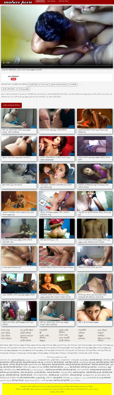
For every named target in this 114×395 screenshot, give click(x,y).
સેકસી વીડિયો (84, 360)
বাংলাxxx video (31, 353)
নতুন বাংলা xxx (72, 345)
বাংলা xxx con (31, 348)
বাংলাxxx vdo (21, 353)
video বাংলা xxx (14, 345)
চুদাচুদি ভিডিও (55, 360)
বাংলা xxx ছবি (69, 350)
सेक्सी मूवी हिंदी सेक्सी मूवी (30, 362)
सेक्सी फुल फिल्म (46, 364)
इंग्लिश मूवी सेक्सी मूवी (76, 375)
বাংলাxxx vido (53, 353)
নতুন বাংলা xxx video (85, 345)
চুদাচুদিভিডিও (64, 375)
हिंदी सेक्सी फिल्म (86, 364)
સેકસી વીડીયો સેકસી (94, 378)
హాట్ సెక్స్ (40, 362)
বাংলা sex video (47, 380)
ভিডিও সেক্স (27, 367)
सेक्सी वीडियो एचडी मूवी (72, 362)
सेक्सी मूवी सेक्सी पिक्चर (58, 364)
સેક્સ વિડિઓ (83, 362)
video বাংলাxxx (25, 345)
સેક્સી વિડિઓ (48, 362)
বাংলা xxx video (23, 89)
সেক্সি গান (49, 378)
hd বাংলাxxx (4, 345)
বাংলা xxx (3, 348)
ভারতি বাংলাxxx (93, 353)
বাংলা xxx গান (59, 350)
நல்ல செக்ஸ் (75, 380)
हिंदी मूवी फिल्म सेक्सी (21, 364)
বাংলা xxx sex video (63, 348)
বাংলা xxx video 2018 (89, 348)
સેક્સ (14, 370)
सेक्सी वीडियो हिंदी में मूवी (13, 375)
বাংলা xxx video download (9, 350)
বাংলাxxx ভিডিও (72, 353)
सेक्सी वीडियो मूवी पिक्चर (103, 362)
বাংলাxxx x (62, 353)
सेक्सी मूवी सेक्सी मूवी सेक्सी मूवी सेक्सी (100, 370)
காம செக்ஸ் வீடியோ (37, 370)
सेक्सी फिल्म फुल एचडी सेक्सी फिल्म (10, 372)
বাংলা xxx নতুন (80, 350)
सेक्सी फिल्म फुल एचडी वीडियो (54, 370)
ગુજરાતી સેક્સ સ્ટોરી (34, 364)
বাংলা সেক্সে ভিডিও (83, 370)
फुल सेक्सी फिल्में (105, 378)
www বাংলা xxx (36, 345)
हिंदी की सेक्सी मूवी (59, 362)
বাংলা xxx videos (37, 350)
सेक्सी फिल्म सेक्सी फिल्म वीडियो (101, 364)
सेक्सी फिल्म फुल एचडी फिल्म (89, 367)
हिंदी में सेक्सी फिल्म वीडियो (27, 378)
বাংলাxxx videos (42, 353)
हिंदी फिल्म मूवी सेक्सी (16, 362)
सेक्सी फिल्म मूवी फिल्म (79, 372)
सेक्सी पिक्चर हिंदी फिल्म (57, 367)
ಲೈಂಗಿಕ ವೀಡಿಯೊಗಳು (18, 360)
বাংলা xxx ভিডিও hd (104, 350)
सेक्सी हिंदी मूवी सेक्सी (26, 375)
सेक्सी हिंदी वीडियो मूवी (96, 360)
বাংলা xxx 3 (22, 348)
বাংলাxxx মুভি (83, 353)
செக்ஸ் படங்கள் (31, 360)
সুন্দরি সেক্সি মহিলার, (9, 89)
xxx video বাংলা (88, 375)
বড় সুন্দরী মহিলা (33, 85)
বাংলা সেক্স (44, 85)
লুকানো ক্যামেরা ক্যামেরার (59, 85)
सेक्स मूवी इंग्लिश (57, 378)
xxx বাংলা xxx (62, 345)
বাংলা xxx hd (41, 348)
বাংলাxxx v (12, 353)
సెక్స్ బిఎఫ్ (92, 362)
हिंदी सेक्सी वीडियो (75, 367)
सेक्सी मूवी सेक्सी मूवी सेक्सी (73, 364)
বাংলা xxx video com (104, 348)
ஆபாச (66, 367)
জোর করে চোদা (5, 360)
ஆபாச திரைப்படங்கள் (78, 378)
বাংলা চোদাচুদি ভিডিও (40, 375)
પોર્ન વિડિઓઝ (102, 367)
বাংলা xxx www (49, 350)
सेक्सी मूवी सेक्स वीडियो (53, 372)
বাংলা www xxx (108, 345)
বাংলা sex (66, 378)
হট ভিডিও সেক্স (14, 378)
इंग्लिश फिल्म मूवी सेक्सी (69, 370)
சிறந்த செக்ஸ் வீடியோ (33, 380)
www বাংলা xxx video (49, 345)
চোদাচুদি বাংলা (65, 360)
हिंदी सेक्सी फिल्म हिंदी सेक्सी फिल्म (12, 367)
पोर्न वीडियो (46, 367)
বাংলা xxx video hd (24, 350)
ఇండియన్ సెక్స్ (40, 378)
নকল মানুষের (51, 1)
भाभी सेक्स (12, 364)
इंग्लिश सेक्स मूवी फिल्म (27, 372)
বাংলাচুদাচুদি (75, 360)
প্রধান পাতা (40, 1)
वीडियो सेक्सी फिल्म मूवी (22, 370)
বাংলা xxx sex (51, 348)
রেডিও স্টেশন (18, 2)
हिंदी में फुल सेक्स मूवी (18, 380)
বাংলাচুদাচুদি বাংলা (44, 360)
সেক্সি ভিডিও (107, 360)
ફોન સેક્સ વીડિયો (100, 375)
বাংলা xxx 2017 (12, 348)
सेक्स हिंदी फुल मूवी (54, 375)
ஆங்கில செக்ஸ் (5, 380)
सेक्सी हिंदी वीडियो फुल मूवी (93, 372)
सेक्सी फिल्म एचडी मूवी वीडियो (61, 380)
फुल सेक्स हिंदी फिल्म (40, 372)
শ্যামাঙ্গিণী (73, 85)
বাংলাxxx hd (4, 353)
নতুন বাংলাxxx (97, 345)
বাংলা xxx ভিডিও (91, 350)
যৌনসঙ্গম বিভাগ (64, 1)
